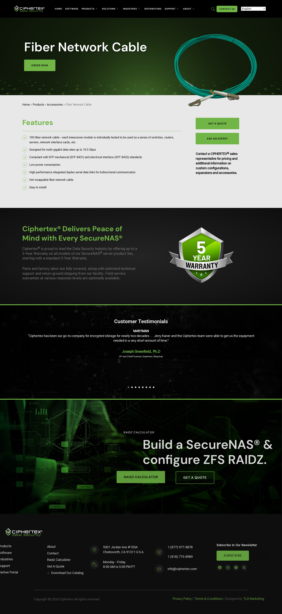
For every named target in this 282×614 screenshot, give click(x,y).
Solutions (110, 8)
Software (71, 8)
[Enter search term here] (213, 8)
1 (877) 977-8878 (180, 550)
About (189, 8)
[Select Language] (253, 9)
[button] (128, 387)
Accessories (55, 104)
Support (172, 8)
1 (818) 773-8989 (180, 560)
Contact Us (227, 9)
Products (90, 8)
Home (58, 8)
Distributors (153, 8)
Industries (131, 8)
